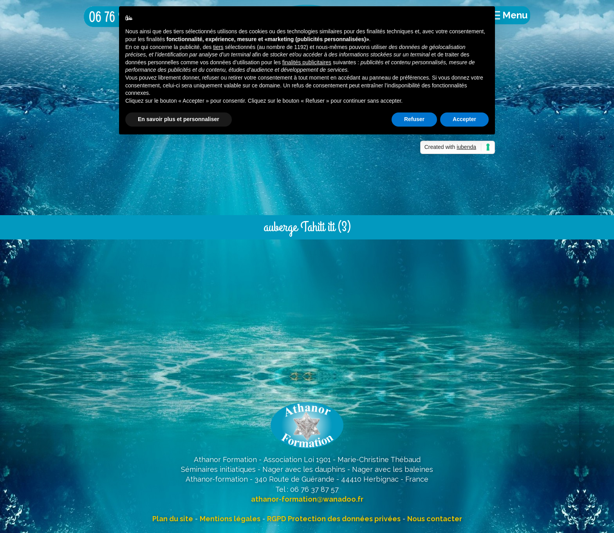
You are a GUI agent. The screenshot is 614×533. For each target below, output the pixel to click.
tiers (218, 47)
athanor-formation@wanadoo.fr (307, 499)
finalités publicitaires (306, 62)
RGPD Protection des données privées (334, 519)
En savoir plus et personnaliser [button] (178, 119)
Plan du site (172, 519)
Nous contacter (434, 519)
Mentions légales (230, 519)
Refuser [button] (414, 119)
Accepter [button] (464, 119)
